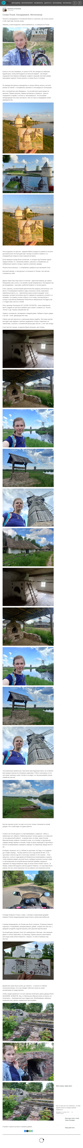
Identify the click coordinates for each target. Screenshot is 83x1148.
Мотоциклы (16, 3)
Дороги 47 (47, 3)
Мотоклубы (67, 3)
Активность (38, 3)
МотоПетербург (27, 3)
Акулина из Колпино (14, 9)
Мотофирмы (57, 3)
